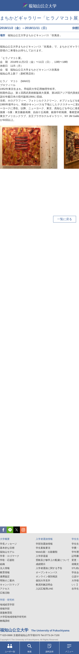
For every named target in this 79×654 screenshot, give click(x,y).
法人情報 (5, 568)
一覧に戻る (64, 219)
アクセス (5, 588)
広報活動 (5, 592)
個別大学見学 (43, 580)
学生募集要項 (43, 547)
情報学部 (5, 608)
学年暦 (75, 552)
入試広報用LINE (44, 588)
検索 (29, 648)
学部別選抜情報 (44, 543)
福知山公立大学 (39, 5)
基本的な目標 (7, 547)
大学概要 (5, 539)
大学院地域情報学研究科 (13, 616)
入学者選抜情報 (44, 539)
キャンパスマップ (9, 584)
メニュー (69, 648)
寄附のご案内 (7, 580)
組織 (2, 564)
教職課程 (5, 620)
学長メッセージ (8, 543)
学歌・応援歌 (7, 560)
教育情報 (5, 572)
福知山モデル (7, 552)
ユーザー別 (10, 648)
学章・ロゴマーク (9, 556)
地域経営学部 (7, 604)
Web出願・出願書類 (47, 552)
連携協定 (5, 576)
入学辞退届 (42, 556)
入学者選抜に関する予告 (49, 568)
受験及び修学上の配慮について (52, 560)
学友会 (75, 572)
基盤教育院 (6, 612)
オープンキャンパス (46, 572)
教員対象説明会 (44, 584)
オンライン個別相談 (46, 576)
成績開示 (40, 564)
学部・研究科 (7, 599)
